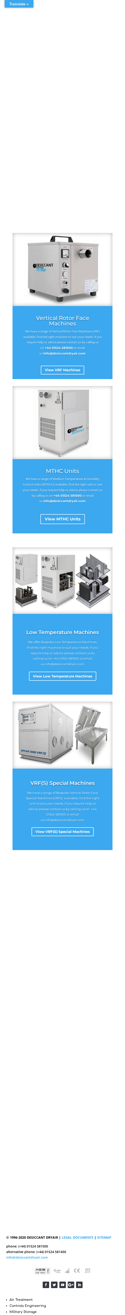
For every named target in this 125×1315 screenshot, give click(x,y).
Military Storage (23, 1312)
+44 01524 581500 (59, 348)
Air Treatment (21, 1300)
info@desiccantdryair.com (64, 353)
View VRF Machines (62, 370)
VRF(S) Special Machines (62, 783)
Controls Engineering (28, 1306)
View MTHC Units (62, 519)
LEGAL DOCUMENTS (77, 1237)
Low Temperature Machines (62, 632)
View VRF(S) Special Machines (62, 831)
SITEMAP (104, 1237)
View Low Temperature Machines (62, 676)
